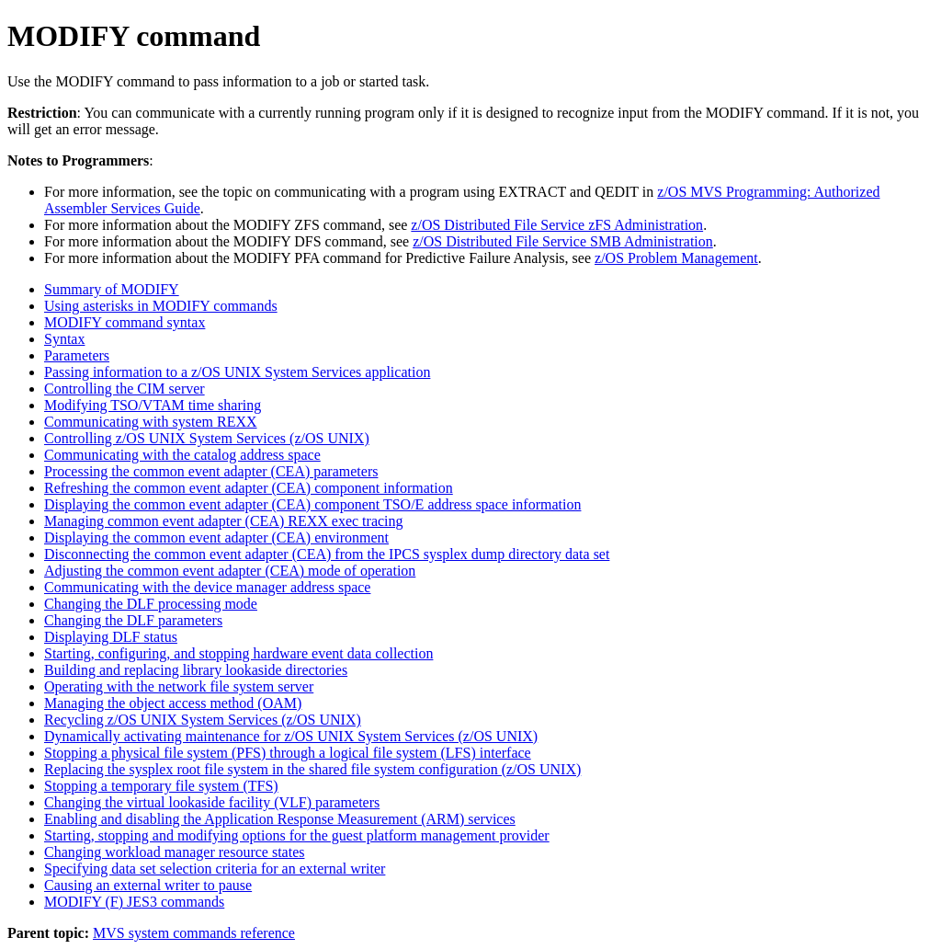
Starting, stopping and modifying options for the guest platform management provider (297, 835)
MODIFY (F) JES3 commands (134, 901)
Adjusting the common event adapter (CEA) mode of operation (229, 570)
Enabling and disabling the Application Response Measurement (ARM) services (280, 819)
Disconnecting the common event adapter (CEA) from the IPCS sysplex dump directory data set (326, 554)
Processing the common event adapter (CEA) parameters (211, 471)
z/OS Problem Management (676, 258)
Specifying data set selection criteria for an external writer (214, 868)
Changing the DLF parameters (133, 620)
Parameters (76, 355)
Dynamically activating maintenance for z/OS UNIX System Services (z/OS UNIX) (291, 736)
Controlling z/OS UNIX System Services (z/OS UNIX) (206, 438)
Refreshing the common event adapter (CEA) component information (248, 488)
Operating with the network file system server (178, 686)
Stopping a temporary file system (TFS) (161, 786)
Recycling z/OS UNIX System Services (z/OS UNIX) (202, 719)
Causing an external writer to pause (148, 885)
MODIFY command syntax (124, 322)
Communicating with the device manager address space (207, 587)
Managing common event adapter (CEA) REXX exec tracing (223, 521)
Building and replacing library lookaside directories (195, 670)
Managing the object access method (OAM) (172, 703)
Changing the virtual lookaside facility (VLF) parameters (212, 802)
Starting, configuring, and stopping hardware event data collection (238, 653)
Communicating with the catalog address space (182, 455)
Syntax (64, 339)
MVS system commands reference (194, 933)
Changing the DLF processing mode (150, 604)
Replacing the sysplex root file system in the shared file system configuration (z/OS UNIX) (312, 769)
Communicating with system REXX (150, 421)
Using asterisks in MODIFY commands (161, 306)
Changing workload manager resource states (174, 852)
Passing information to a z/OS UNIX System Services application (237, 372)
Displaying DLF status (110, 637)
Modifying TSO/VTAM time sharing (152, 405)
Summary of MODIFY (111, 289)
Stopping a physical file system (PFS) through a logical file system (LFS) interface (287, 752)
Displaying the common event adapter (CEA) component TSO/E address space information (312, 504)
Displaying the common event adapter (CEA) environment (216, 537)
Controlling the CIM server (124, 388)
